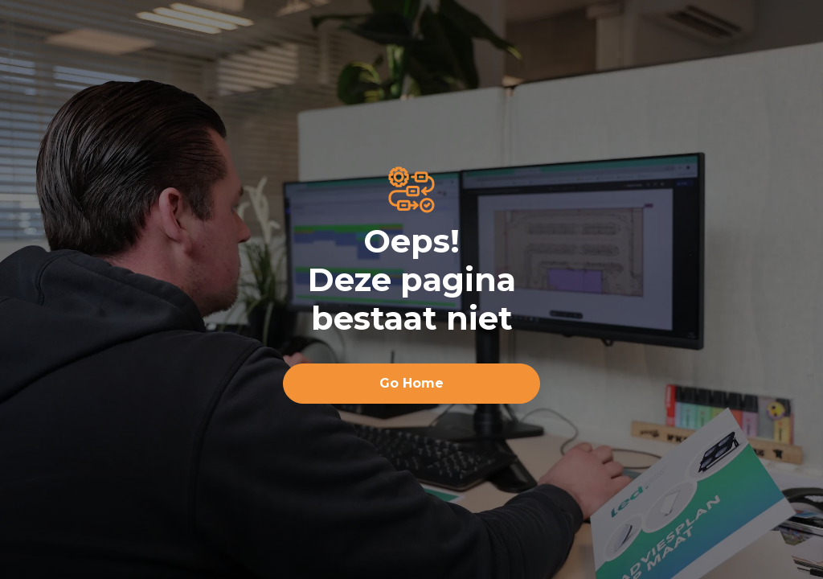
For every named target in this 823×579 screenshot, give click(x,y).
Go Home (411, 383)
